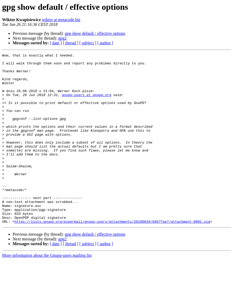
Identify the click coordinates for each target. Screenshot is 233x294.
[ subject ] (87, 43)
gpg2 (62, 38)
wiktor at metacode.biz (61, 19)
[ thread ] (70, 43)
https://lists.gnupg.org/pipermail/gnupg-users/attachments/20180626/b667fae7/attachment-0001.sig (112, 255)
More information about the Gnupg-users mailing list (47, 289)
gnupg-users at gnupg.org (86, 103)
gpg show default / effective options (95, 33)
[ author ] (105, 43)
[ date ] (56, 43)
